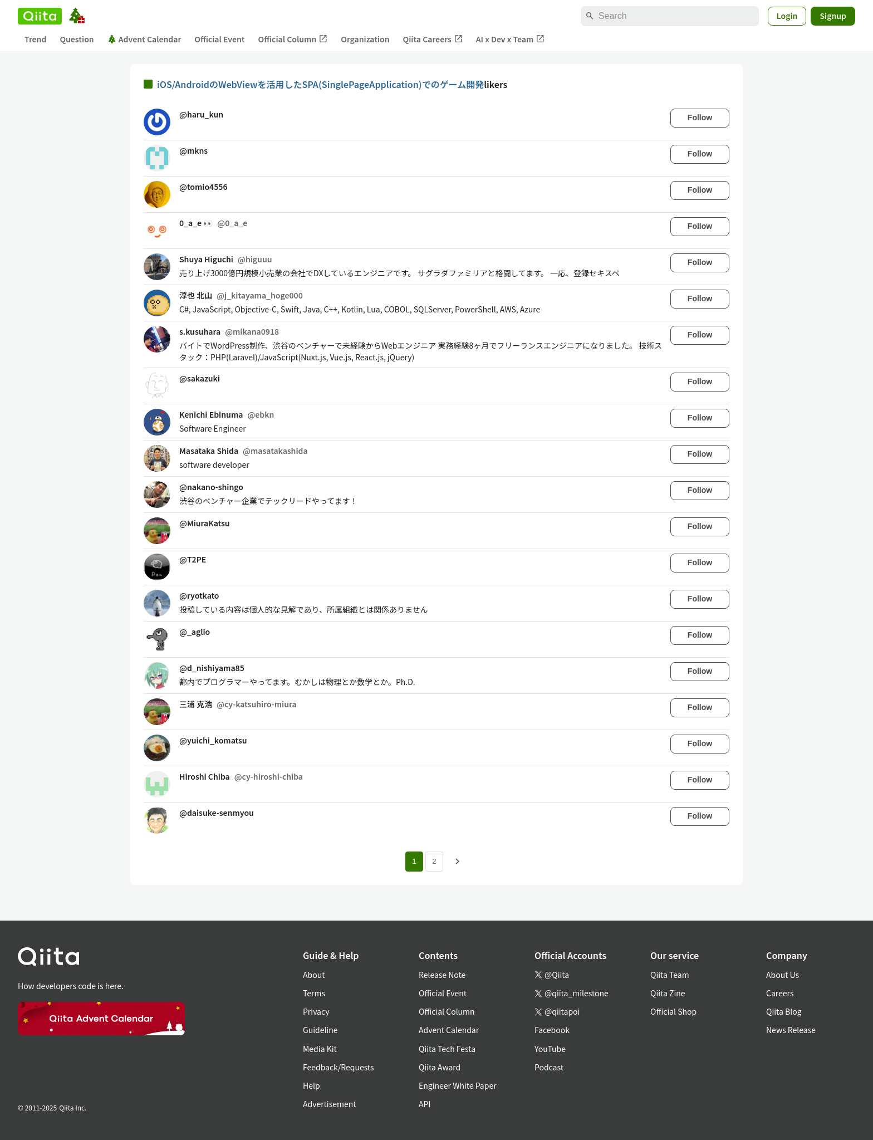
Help (311, 1085)
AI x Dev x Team (510, 39)
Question (77, 39)
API (424, 1103)
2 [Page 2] (434, 861)
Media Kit (320, 1048)
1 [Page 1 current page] (414, 861)
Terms (314, 993)
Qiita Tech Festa (447, 1048)
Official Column (293, 39)
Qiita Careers (433, 39)
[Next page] (458, 862)
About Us (782, 974)
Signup (833, 15)
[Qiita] (40, 16)
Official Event (219, 39)
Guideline (320, 1029)
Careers (779, 993)
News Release (791, 1029)
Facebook (552, 1029)
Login (787, 15)
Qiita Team (669, 974)
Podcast (548, 1067)
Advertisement (329, 1103)
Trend (35, 39)
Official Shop (673, 1011)
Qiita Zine (667, 993)
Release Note (442, 974)
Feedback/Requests (338, 1067)
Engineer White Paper (458, 1085)
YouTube (550, 1048)
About (314, 974)
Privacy (316, 1011)
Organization (365, 39)
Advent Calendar (144, 39)
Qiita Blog (784, 1011)
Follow (700, 117)
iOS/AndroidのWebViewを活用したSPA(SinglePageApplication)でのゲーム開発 (320, 84)
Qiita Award (439, 1067)
